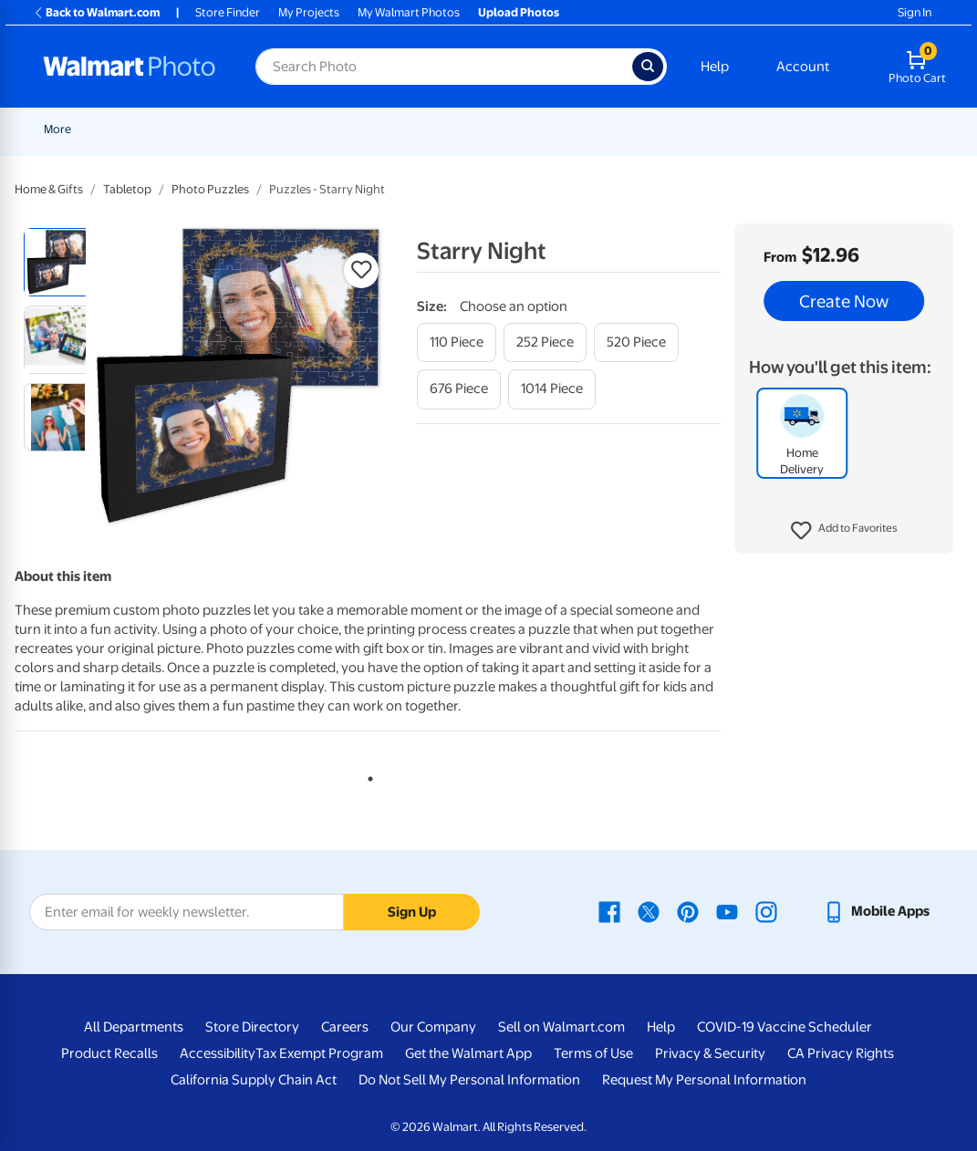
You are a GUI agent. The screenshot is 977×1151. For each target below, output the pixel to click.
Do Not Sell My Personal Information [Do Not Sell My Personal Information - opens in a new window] (469, 1080)
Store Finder (227, 12)
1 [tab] (367, 775)
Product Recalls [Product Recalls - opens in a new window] (109, 1053)
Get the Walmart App (468, 1053)
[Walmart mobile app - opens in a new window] (876, 911)
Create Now (844, 301)
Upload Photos (518, 12)
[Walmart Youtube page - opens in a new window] (727, 911)
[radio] (58, 262)
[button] (844, 530)
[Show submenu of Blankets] (770, 129)
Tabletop (127, 189)
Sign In (914, 12)
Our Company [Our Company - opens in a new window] (433, 1027)
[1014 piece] (552, 389)
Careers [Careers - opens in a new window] (345, 1027)
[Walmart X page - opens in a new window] (649, 911)
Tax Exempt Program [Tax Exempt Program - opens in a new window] (319, 1053)
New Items (137, 129)
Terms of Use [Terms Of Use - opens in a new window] (593, 1053)
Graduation (216, 129)
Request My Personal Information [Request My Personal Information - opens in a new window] (704, 1080)
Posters (545, 129)
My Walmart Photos (409, 12)
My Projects (308, 12)
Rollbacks (62, 129)
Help (715, 66)
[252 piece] (545, 342)
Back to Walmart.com (96, 12)
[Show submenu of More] (927, 129)
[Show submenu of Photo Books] (869, 129)
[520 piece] (636, 342)
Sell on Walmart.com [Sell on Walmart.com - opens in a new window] (561, 1027)
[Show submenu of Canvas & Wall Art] (695, 129)
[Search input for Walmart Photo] (443, 66)
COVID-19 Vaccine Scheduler (784, 1027)
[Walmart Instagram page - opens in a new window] (766, 911)
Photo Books (827, 129)
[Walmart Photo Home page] (129, 66)
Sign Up (412, 912)
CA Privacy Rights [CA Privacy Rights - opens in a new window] (840, 1053)
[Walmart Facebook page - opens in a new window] (609, 911)
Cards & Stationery (445, 129)
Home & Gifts (49, 189)
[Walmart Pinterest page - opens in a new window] (688, 911)
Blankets (740, 129)
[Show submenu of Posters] (574, 129)
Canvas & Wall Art (642, 129)
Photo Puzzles (210, 189)
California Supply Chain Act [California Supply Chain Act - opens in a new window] (254, 1080)
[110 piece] (456, 342)
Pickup (285, 129)
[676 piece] (459, 389)
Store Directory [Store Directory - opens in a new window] (252, 1027)
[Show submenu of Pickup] (312, 129)
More (906, 129)
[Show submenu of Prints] (374, 129)
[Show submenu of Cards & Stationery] (502, 129)
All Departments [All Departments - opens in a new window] (133, 1027)
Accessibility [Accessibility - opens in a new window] (217, 1053)
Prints (350, 129)
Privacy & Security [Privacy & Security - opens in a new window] (710, 1053)
